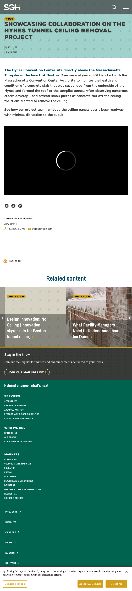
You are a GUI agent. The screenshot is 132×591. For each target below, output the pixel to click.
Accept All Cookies (90, 585)
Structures (10, 401)
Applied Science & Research (18, 418)
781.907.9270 (14, 229)
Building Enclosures (15, 406)
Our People (10, 437)
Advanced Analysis (14, 410)
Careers (12, 532)
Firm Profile (10, 433)
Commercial (10, 459)
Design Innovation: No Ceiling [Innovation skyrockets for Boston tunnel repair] (26, 328)
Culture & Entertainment (17, 464)
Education (9, 468)
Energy (8, 472)
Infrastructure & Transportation (22, 489)
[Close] (126, 573)
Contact (12, 563)
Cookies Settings (15, 585)
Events (11, 553)
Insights (12, 522)
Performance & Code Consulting (21, 414)
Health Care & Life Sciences (18, 481)
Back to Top (12, 261)
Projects (13, 511)
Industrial (9, 485)
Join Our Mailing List (26, 372)
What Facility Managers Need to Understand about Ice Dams (96, 331)
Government (11, 477)
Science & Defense (13, 498)
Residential (10, 494)
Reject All (116, 585)
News (10, 542)
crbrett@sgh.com (40, 229)
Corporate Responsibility (18, 442)
